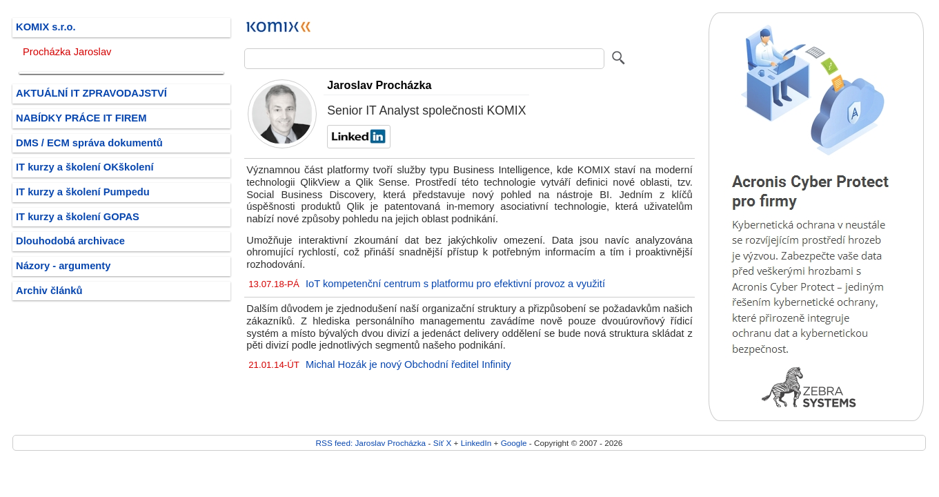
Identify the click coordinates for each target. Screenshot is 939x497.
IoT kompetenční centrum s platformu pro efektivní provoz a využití (455, 283)
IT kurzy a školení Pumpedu (83, 191)
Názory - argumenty (63, 265)
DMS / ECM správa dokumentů (89, 142)
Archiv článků (49, 290)
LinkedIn (476, 442)
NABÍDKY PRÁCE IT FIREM (81, 118)
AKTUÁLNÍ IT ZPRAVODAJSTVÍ (91, 93)
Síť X (442, 442)
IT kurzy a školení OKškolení (85, 167)
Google (514, 442)
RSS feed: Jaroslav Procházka (371, 442)
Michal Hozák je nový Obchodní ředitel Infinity (408, 364)
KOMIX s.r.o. (46, 26)
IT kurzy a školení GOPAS (77, 216)
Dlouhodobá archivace (70, 240)
